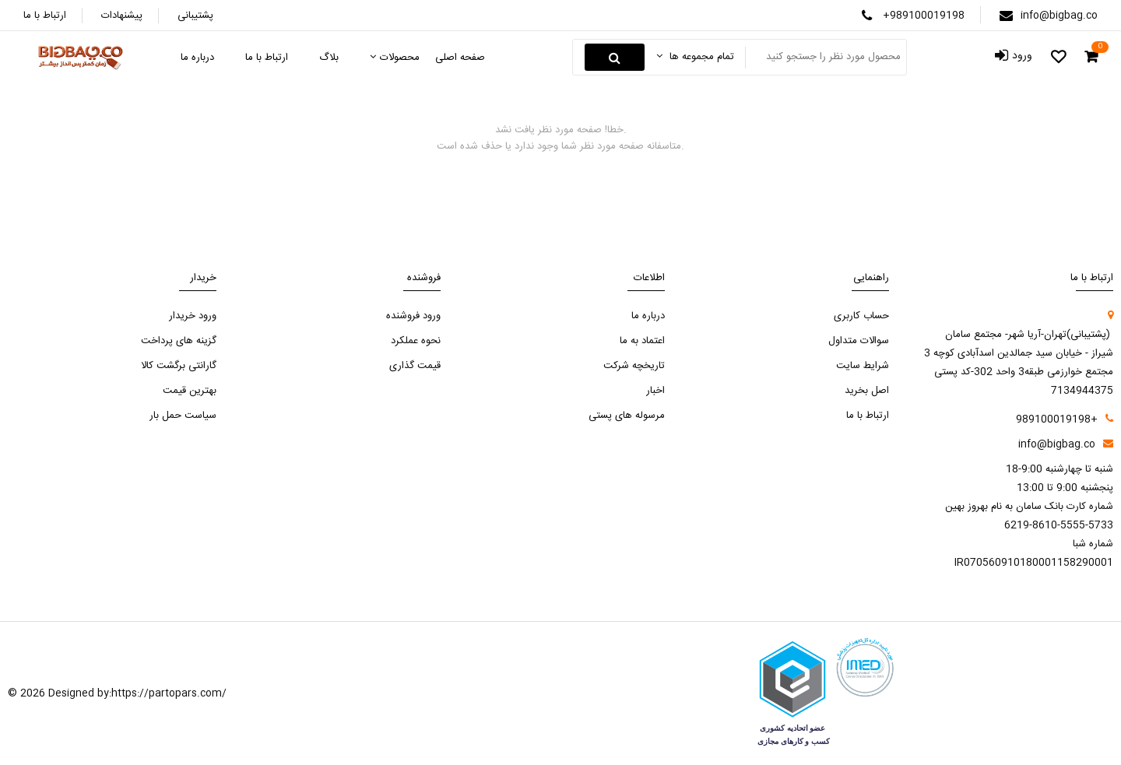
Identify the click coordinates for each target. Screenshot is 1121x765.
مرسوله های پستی (627, 415)
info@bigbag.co (1059, 15)
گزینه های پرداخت (178, 340)
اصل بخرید (867, 390)
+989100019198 (924, 15)
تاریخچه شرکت (634, 365)
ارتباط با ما (44, 15)
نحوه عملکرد (416, 340)
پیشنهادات (121, 15)
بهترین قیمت (189, 390)
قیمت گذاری (415, 365)
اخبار (655, 390)
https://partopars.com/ (169, 693)
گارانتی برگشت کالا (178, 365)
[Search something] (824, 57)
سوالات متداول (858, 340)
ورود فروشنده (413, 316)
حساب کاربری (861, 316)
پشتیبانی (195, 15)
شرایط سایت (862, 365)
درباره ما (648, 316)
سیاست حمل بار (182, 415)
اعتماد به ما (642, 340)
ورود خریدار (192, 316)
